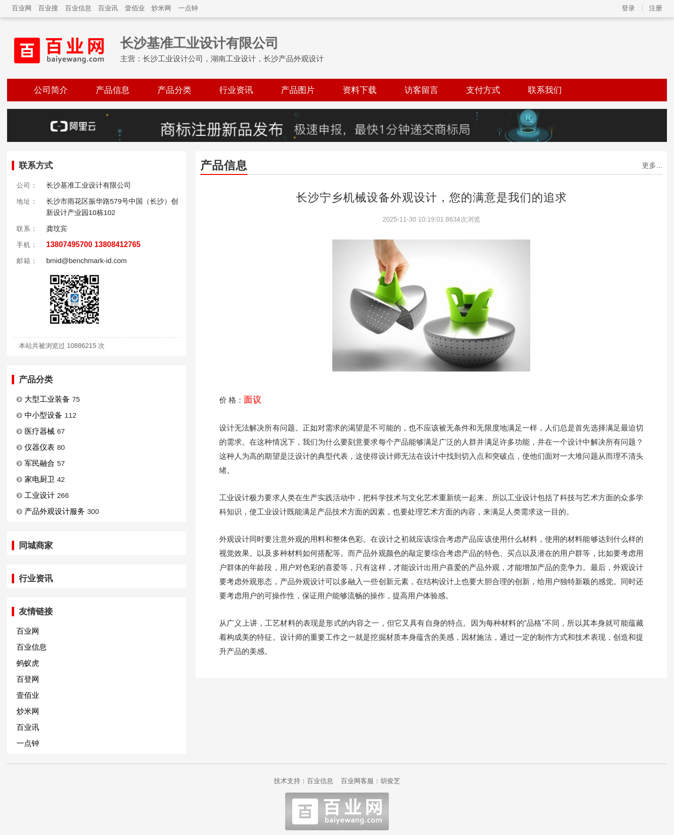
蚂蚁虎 (27, 663)
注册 (655, 8)
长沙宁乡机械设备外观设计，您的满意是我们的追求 (431, 197)
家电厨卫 (40, 479)
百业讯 (108, 8)
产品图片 (298, 90)
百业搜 (48, 8)
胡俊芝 (390, 781)
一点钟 (188, 8)
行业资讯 (236, 90)
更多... (652, 165)
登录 (628, 8)
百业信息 (78, 8)
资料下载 (360, 90)
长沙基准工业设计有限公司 (199, 43)
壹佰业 (135, 8)
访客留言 (421, 90)
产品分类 (174, 90)
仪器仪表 (40, 447)
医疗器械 (40, 431)
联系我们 (545, 90)
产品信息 (113, 90)
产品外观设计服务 (55, 511)
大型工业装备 (47, 399)
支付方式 (483, 90)
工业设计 (40, 495)
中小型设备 (43, 415)
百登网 (27, 679)
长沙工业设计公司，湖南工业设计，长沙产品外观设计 (233, 59)
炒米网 (161, 8)
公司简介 (51, 90)
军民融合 (40, 463)
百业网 (22, 8)
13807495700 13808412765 (93, 244)
